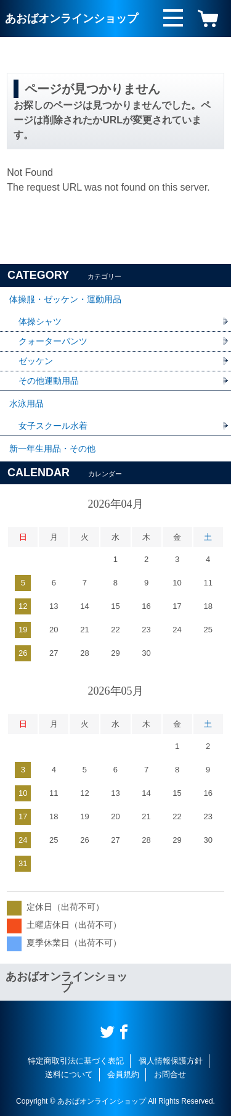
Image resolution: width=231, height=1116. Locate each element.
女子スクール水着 (52, 426)
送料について (69, 1074)
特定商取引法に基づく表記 (76, 1060)
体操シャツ (40, 321)
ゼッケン (35, 361)
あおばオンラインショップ (71, 18)
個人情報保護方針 (171, 1060)
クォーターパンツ (52, 341)
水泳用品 (26, 403)
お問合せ (170, 1074)
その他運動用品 (48, 381)
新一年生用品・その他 (52, 448)
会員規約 (123, 1074)
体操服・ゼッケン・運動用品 (65, 299)
